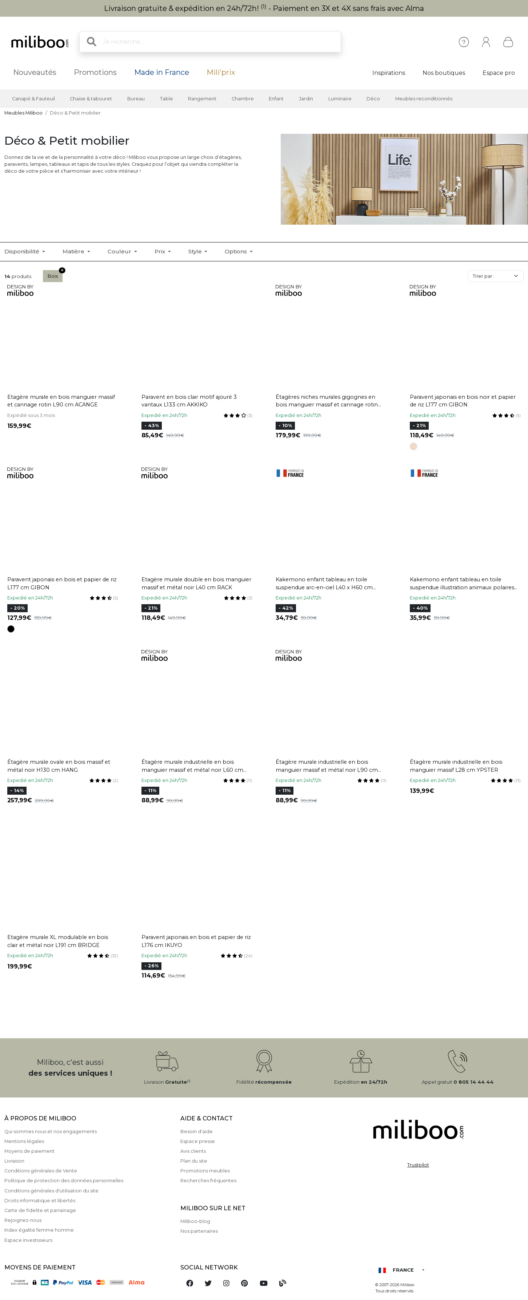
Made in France (161, 72)
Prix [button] (161, 251)
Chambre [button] (243, 98)
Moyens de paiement (29, 1151)
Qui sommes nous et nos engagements (50, 1131)
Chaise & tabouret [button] (91, 98)
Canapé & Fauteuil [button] (33, 98)
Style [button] (195, 251)
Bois (55, 274)
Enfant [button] (276, 98)
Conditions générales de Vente (40, 1170)
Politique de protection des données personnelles (63, 1180)
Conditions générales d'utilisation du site (51, 1190)
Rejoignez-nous (22, 1220)
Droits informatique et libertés (39, 1200)
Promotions (95, 72)
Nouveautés (34, 72)
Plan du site (193, 1161)
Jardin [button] (306, 98)
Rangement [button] (202, 98)
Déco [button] (373, 98)
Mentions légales (24, 1141)
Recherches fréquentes (208, 1180)
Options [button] (236, 251)
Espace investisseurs (28, 1240)
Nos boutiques (444, 72)
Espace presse (197, 1141)
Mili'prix (221, 72)
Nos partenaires (199, 1231)
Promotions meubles (205, 1170)
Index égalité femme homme (39, 1230)
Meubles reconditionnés (423, 98)
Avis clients (193, 1151)
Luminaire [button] (340, 98)
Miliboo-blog (195, 1221)
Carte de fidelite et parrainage (40, 1210)
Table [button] (166, 98)
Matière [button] (74, 251)
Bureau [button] (136, 98)
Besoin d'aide (196, 1131)
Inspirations (388, 72)
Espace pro (499, 72)
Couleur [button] (120, 251)
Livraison (14, 1161)
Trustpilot (418, 1165)
